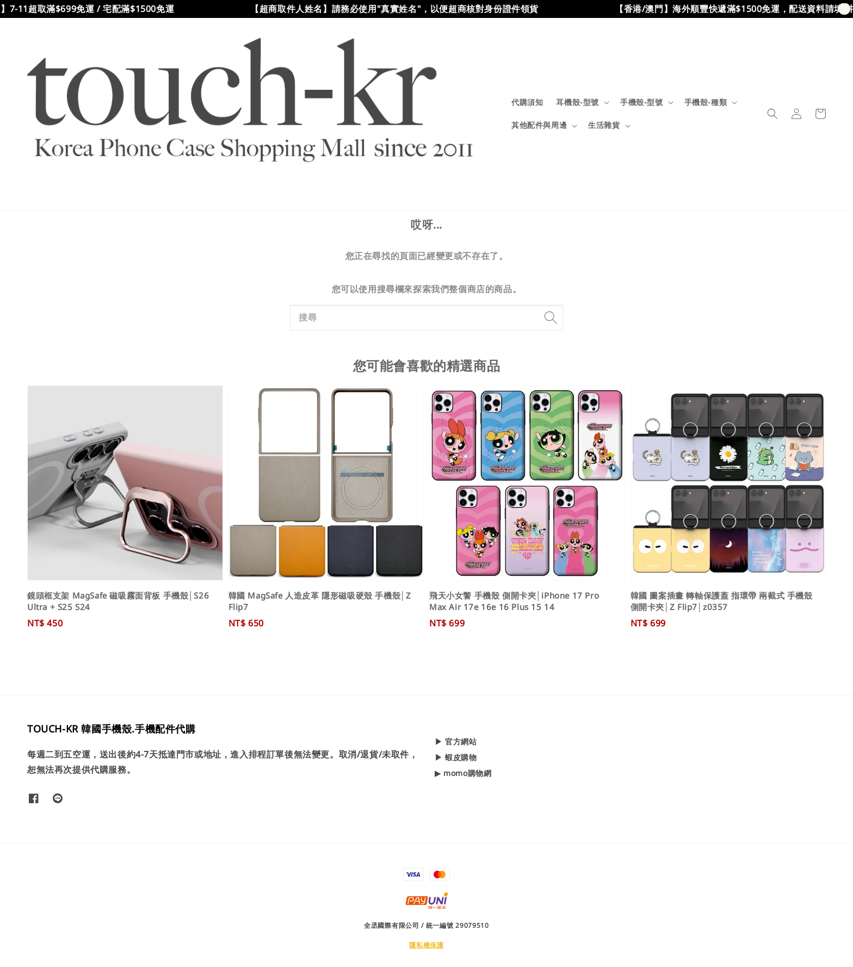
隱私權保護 (426, 945)
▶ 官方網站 (456, 742)
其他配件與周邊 (539, 125)
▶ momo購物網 (463, 773)
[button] (772, 114)
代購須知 (527, 102)
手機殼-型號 (641, 102)
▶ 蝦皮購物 (456, 757)
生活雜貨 (604, 125)
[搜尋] (551, 317)
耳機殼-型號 (577, 102)
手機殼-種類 (705, 102)
